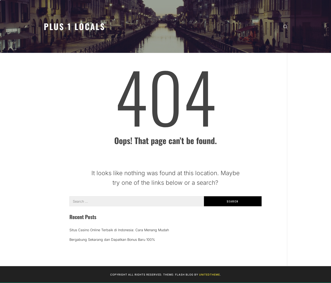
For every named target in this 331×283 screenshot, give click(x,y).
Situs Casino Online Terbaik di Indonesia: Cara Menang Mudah (119, 230)
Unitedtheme (209, 274)
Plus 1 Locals (74, 26)
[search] (285, 26)
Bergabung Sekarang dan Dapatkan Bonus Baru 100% (112, 239)
